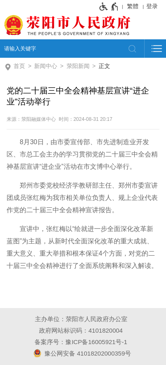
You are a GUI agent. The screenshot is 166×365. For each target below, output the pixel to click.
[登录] (154, 6)
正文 (104, 66)
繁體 (132, 6)
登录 (152, 6)
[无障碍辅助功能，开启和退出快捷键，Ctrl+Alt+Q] (109, 6)
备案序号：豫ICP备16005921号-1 (81, 341)
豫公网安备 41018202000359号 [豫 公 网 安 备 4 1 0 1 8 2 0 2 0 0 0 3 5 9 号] (81, 353)
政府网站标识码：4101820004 (80, 330)
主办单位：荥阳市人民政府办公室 (81, 318)
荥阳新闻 (78, 66)
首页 (19, 66)
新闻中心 (45, 66)
